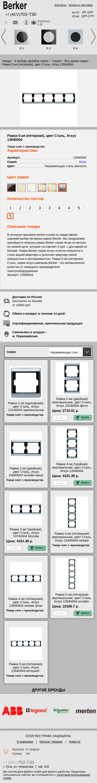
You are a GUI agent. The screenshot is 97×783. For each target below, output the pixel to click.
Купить (82, 417)
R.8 (75, 48)
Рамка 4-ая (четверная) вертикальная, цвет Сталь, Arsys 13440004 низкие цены (72, 539)
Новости (74, 741)
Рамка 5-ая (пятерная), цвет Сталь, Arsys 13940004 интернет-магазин (26, 669)
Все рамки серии (76, 61)
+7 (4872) (20, 14)
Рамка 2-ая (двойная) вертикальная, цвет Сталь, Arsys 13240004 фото (72, 402)
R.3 (48, 48)
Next (93, 37)
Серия (56, 61)
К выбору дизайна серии (31, 61)
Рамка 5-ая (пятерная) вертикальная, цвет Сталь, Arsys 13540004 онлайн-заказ (72, 599)
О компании (25, 741)
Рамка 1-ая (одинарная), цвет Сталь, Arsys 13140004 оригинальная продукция (26, 408)
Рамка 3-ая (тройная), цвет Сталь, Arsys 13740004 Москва (26, 533)
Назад (6, 61)
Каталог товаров (51, 741)
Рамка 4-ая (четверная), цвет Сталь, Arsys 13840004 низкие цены (26, 602)
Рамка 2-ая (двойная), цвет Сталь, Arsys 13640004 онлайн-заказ (26, 472)
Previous (3, 37)
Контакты (60, 5)
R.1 (22, 48)
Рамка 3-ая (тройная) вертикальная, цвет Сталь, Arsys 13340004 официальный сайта (72, 469)
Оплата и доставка (81, 5)
